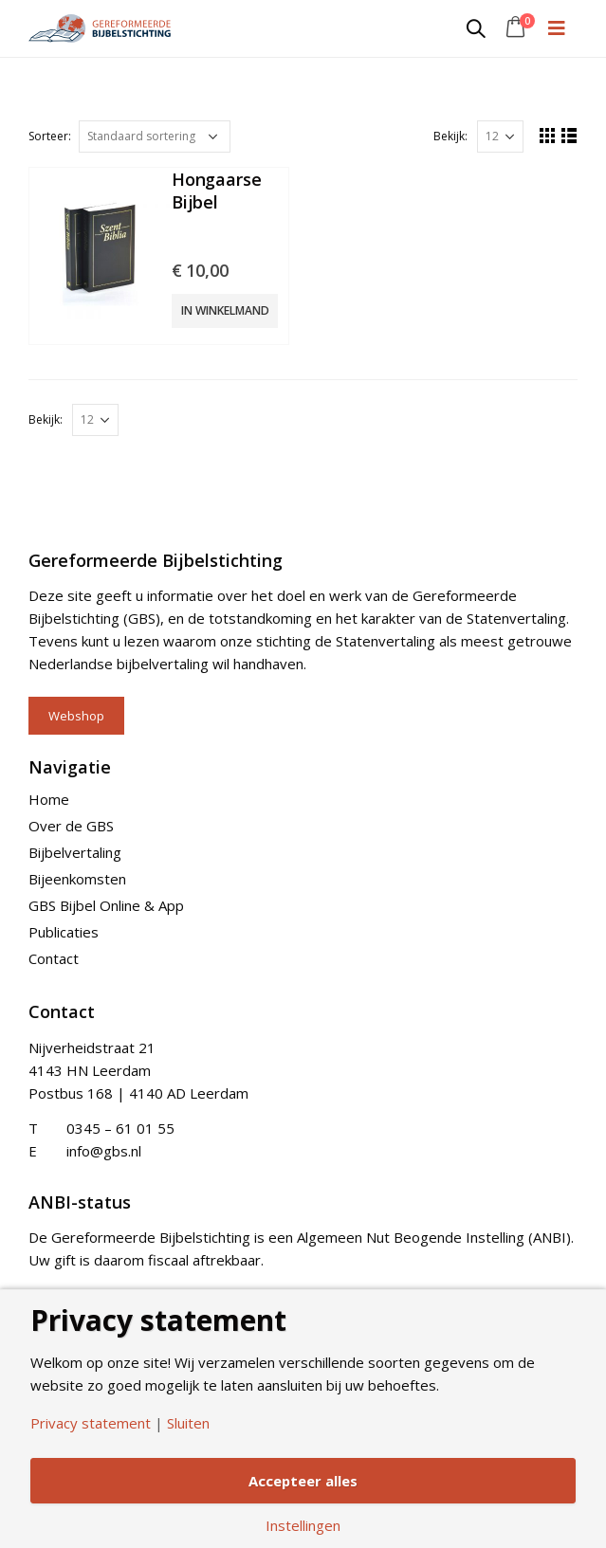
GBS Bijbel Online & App (106, 905)
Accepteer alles (303, 1480)
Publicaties (63, 931)
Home (48, 799)
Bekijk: (449, 136)
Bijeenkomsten (77, 878)
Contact (53, 958)
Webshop (76, 715)
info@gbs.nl (103, 1150)
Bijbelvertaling (74, 852)
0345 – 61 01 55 (120, 1128)
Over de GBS (71, 825)
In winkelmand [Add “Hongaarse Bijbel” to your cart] (225, 310)
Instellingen (303, 1526)
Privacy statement (90, 1422)
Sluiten (188, 1422)
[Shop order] (154, 136)
